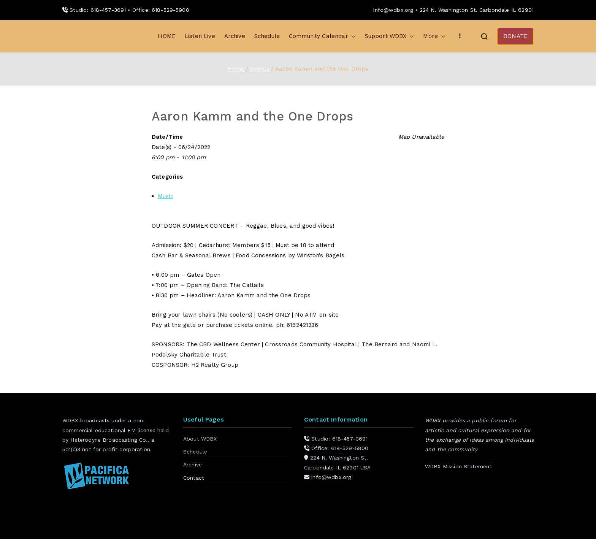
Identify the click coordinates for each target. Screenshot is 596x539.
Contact (193, 478)
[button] (352, 36)
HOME (167, 36)
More (434, 36)
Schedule (267, 36)
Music (165, 196)
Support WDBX (389, 36)
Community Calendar (322, 36)
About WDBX (200, 439)
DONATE (515, 36)
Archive (234, 36)
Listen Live (200, 36)
